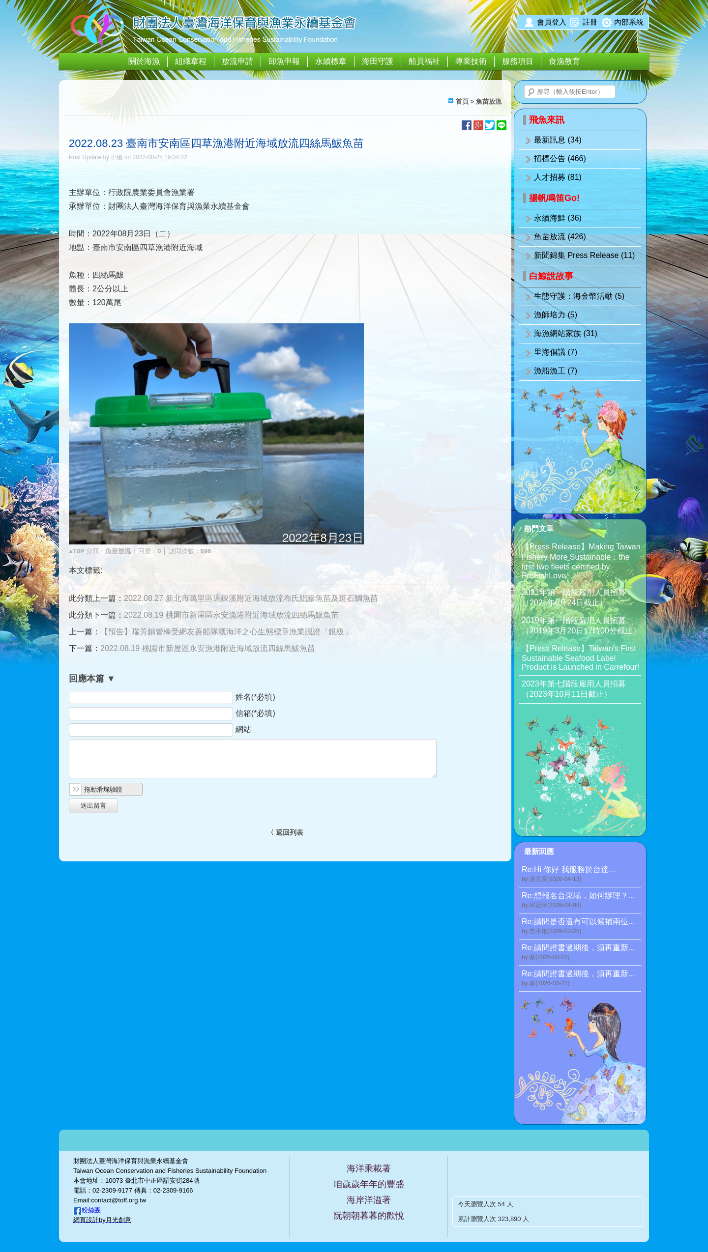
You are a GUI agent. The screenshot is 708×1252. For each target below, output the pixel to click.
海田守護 (377, 61)
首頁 (462, 101)
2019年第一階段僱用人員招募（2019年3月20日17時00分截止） (581, 625)
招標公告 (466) (560, 158)
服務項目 (517, 61)
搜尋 (531, 92)
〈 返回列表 (285, 832)
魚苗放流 (489, 101)
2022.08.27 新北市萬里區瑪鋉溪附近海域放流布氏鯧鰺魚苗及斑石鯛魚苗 (251, 598)
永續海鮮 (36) (558, 218)
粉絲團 (91, 1210)
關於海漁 (144, 61)
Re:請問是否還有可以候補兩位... (581, 926)
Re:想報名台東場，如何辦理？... (581, 900)
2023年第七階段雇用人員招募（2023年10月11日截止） (574, 689)
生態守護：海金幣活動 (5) (579, 296)
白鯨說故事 (551, 276)
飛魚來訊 (546, 120)
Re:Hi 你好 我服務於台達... (581, 874)
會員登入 (551, 22)
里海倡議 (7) (555, 352)
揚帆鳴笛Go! (554, 198)
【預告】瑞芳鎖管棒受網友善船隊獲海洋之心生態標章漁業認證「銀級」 (226, 631)
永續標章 (331, 61)
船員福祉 (424, 61)
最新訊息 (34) (558, 140)
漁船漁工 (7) (555, 371)
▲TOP (76, 551)
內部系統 (629, 22)
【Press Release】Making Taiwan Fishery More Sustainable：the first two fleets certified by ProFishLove (581, 561)
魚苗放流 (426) (560, 236)
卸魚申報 (284, 61)
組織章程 (190, 61)
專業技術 (471, 61)
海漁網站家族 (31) (565, 333)
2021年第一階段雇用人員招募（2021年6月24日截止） (574, 597)
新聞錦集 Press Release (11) (584, 255)
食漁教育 (564, 61)
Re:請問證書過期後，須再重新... (581, 952)
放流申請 (237, 61)
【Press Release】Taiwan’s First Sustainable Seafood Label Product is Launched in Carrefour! (580, 657)
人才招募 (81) (558, 177)
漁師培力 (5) (555, 315)
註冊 (590, 22)
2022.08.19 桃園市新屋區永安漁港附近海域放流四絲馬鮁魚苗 (231, 615)
